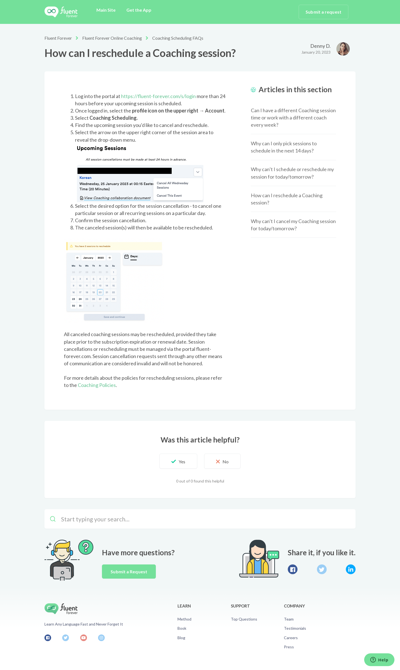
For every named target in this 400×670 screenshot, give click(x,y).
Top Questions (244, 619)
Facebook (293, 569)
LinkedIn (351, 569)
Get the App (138, 9)
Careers (291, 637)
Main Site (106, 9)
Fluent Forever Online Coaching (112, 38)
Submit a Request (129, 571)
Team (289, 619)
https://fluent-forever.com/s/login (158, 96)
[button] (178, 461)
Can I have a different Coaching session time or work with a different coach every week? (293, 117)
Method (184, 619)
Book (182, 628)
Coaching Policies (97, 385)
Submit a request (323, 11)
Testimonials (295, 628)
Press (289, 646)
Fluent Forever (58, 38)
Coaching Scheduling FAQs (177, 38)
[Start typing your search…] (200, 519)
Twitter (322, 569)
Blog (181, 637)
